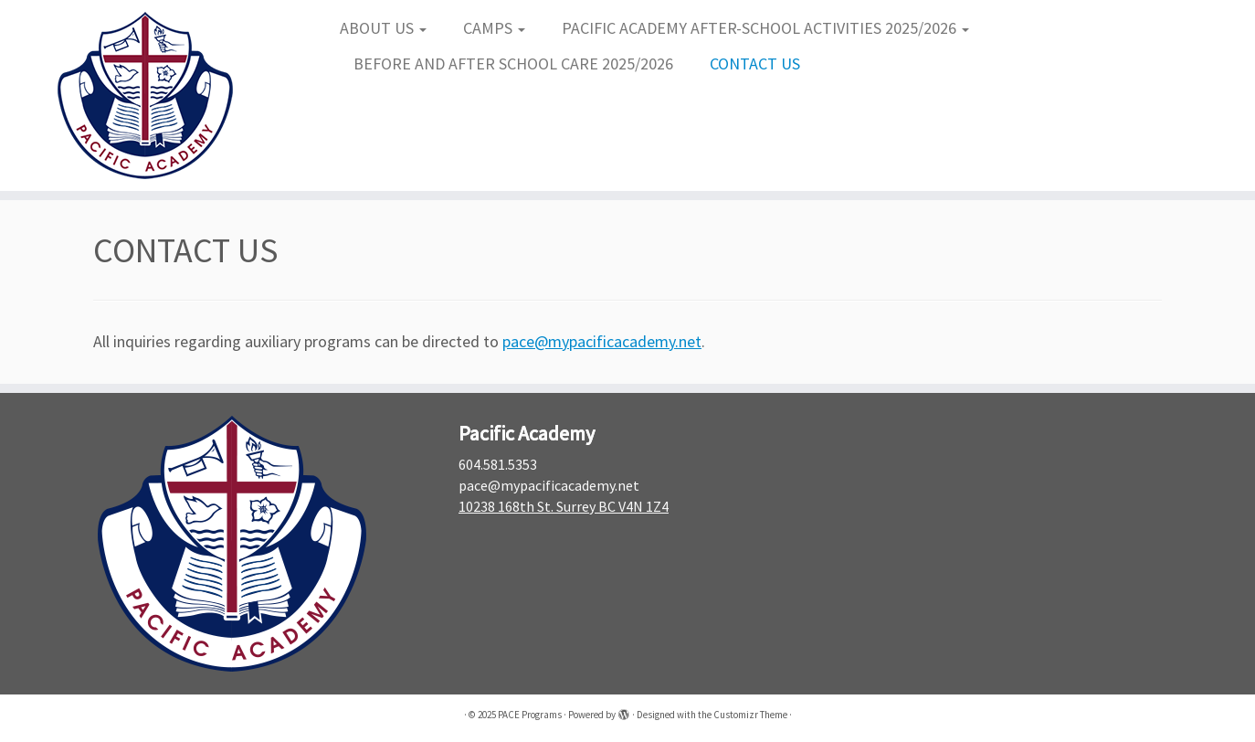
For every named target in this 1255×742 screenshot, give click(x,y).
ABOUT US (383, 27)
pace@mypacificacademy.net (601, 341)
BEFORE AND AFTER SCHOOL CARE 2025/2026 (513, 63)
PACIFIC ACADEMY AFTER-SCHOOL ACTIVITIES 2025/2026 (765, 27)
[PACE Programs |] (145, 95)
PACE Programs (530, 714)
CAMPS (494, 27)
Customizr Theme (750, 714)
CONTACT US (755, 63)
